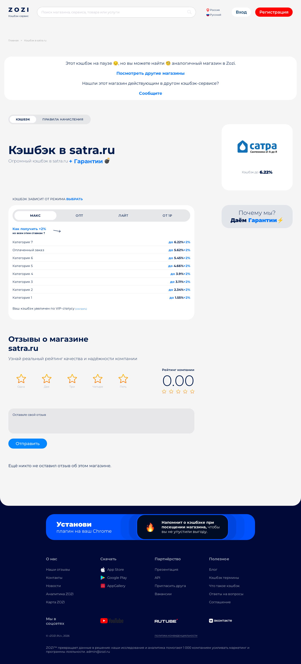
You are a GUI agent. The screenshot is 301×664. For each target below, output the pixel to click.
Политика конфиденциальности (176, 635)
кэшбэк (23, 119)
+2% (187, 242)
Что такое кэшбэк (224, 586)
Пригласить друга (170, 586)
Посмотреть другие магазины (150, 73)
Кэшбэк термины (224, 578)
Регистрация (273, 12)
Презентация (166, 570)
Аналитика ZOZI (60, 594)
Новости (53, 586)
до (171, 242)
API (157, 578)
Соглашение (220, 602)
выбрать (74, 199)
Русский (213, 14)
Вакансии (163, 594)
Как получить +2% (29, 231)
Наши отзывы (58, 570)
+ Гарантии (86, 161)
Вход (241, 12)
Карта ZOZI (55, 602)
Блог (213, 570)
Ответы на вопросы (226, 594)
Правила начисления (62, 119)
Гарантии (262, 220)
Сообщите (150, 93)
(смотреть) (81, 308)
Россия (213, 9)
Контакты (54, 578)
